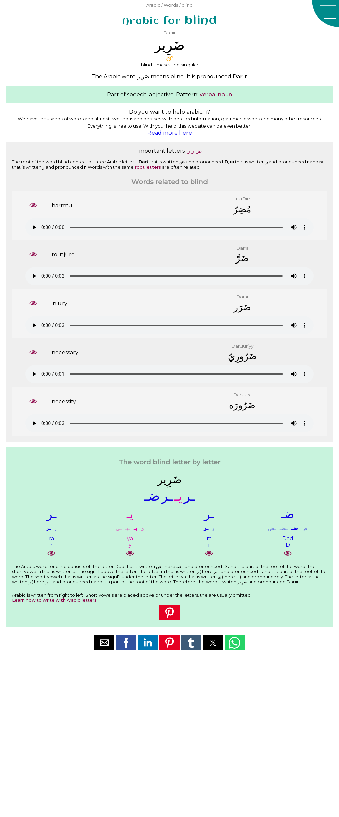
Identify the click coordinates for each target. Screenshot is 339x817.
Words (171, 5)
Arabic (153, 5)
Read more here (169, 133)
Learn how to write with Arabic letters (54, 600)
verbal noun (216, 94)
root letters (148, 167)
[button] (325, 13)
